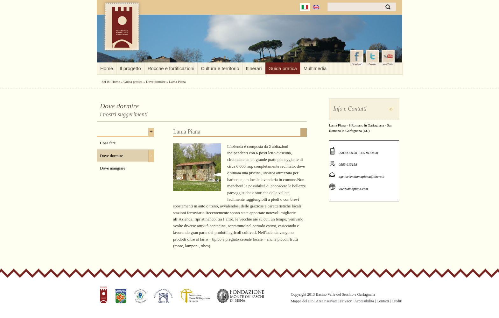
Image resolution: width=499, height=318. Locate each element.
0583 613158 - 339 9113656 (358, 153)
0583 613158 (348, 164)
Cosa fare (108, 143)
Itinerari (254, 68)
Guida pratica (283, 68)
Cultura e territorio (220, 68)
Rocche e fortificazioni (171, 68)
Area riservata (327, 301)
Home (106, 68)
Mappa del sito (302, 301)
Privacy (346, 301)
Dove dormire (155, 81)
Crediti (397, 301)
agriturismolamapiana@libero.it (361, 176)
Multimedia (315, 68)
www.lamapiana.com (353, 189)
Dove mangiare (112, 168)
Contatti (383, 301)
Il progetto (130, 68)
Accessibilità (364, 301)
